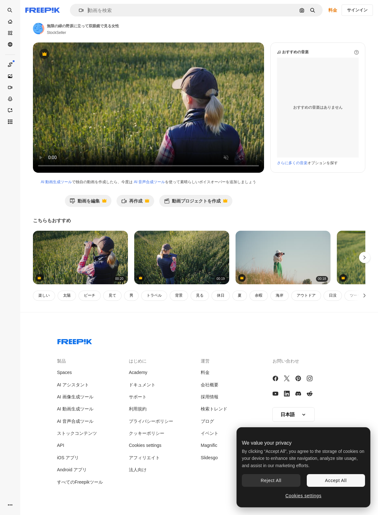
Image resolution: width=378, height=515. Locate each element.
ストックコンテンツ (77, 433)
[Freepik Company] (74, 340)
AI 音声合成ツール (149, 182)
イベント (209, 433)
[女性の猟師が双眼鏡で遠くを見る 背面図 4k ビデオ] (80, 257)
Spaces (64, 372)
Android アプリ (72, 469)
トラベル (154, 295)
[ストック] (10, 33)
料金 (332, 10)
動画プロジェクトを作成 (195, 202)
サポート (138, 396)
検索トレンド (214, 408)
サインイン (357, 10)
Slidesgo (209, 457)
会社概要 (209, 384)
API (60, 445)
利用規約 (138, 408)
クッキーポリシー (146, 433)
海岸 (279, 295)
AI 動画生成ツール (56, 182)
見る (200, 295)
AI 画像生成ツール (75, 396)
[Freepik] (42, 10)
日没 (333, 295)
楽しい (44, 295)
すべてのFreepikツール (80, 482)
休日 (220, 295)
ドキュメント (142, 384)
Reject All (271, 480)
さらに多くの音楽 (292, 163)
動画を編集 (88, 202)
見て (112, 295)
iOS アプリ (68, 457)
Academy (138, 372)
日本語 (293, 414)
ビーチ (89, 295)
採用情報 (209, 396)
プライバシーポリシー (151, 421)
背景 (179, 295)
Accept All (336, 480)
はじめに (138, 361)
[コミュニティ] (10, 44)
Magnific (209, 445)
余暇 (258, 295)
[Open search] (10, 10)
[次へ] (364, 296)
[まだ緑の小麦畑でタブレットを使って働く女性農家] (181, 257)
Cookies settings (145, 445)
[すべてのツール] (10, 122)
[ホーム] (10, 21)
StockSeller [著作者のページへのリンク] (56, 32)
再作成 (135, 202)
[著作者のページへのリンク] (38, 28)
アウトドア (306, 295)
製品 (61, 361)
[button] (78, 10)
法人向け (138, 469)
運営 (205, 361)
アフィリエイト (144, 457)
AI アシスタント (73, 384)
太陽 (67, 295)
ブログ (207, 421)
